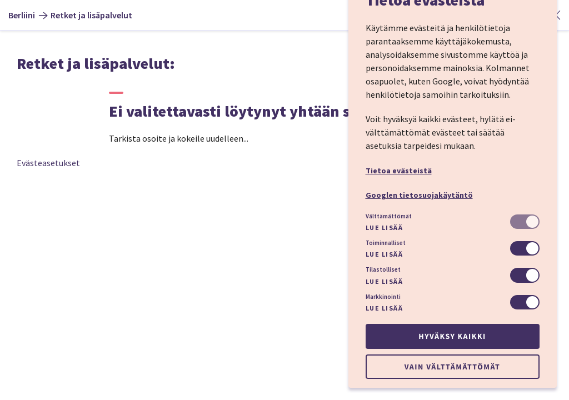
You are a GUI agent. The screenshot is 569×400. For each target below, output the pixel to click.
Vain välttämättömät (452, 367)
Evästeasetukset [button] (48, 162)
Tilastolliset (383, 269)
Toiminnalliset (386, 243)
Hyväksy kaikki (452, 336)
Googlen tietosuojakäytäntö (419, 195)
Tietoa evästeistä (399, 171)
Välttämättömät (389, 216)
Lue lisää (384, 227)
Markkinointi (383, 297)
